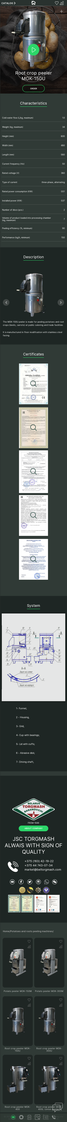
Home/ (6, 931)
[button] (6, 302)
